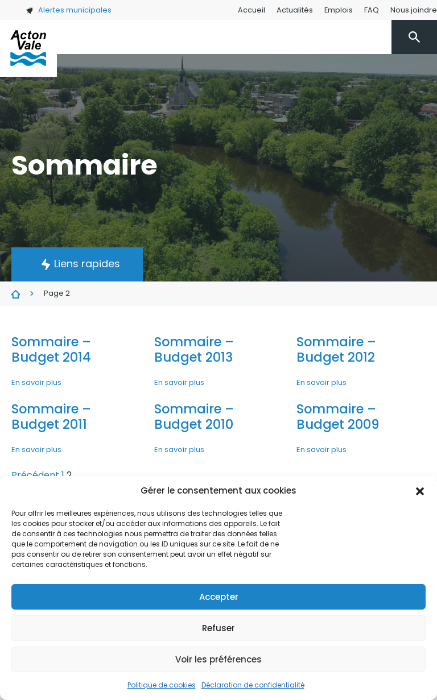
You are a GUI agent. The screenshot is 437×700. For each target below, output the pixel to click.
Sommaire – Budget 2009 (337, 416)
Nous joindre (413, 10)
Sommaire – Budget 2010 (194, 416)
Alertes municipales (69, 10)
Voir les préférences (218, 659)
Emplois (338, 10)
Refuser (218, 628)
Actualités (295, 10)
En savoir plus (36, 382)
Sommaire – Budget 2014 (51, 349)
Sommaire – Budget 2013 (194, 349)
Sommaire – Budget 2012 (336, 349)
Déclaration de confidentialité (252, 685)
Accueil (251, 10)
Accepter (218, 597)
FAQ (371, 10)
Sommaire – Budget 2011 (51, 416)
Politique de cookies (161, 685)
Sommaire (15, 294)
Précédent (35, 475)
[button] (420, 490)
